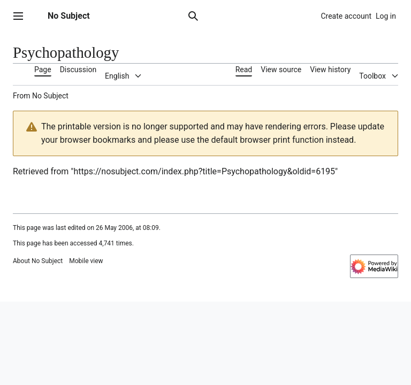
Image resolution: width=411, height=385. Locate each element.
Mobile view (86, 261)
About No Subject (38, 261)
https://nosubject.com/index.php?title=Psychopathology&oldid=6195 (204, 171)
